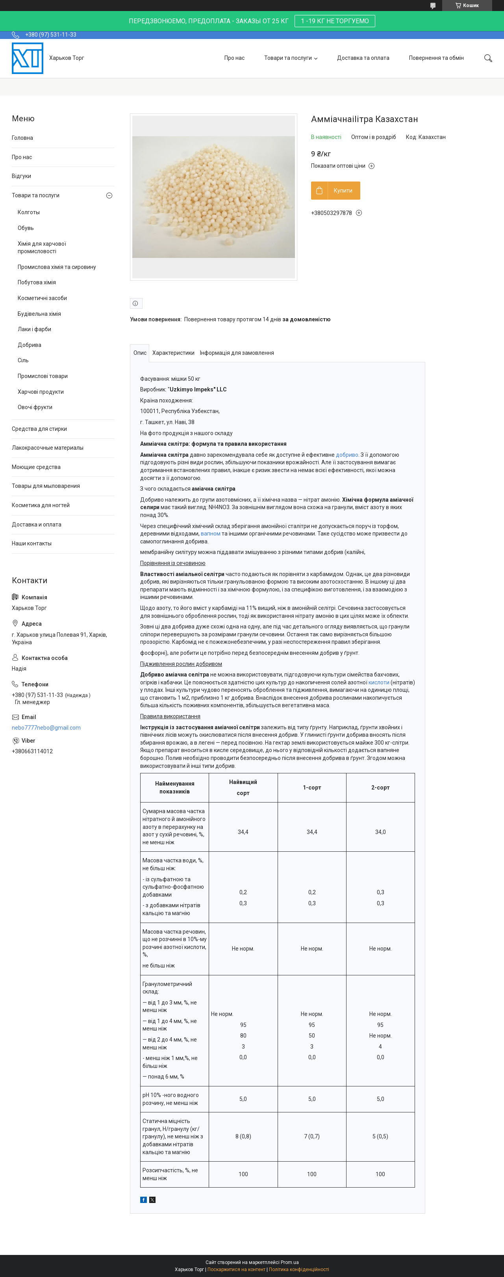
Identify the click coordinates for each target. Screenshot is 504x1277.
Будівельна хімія (39, 314)
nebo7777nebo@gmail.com (46, 728)
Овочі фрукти (35, 407)
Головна (22, 138)
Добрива (29, 345)
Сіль (23, 360)
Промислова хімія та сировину (57, 267)
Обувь (26, 228)
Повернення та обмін (436, 58)
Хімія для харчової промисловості (42, 248)
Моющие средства (36, 467)
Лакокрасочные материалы (47, 448)
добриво (347, 455)
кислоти (379, 682)
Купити (343, 190)
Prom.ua (290, 1262)
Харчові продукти (41, 392)
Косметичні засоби (42, 298)
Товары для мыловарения (46, 486)
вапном (210, 533)
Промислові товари (43, 376)
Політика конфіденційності (299, 1269)
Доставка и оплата (36, 524)
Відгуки (21, 176)
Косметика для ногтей (41, 505)
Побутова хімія (37, 282)
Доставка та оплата (363, 58)
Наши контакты (32, 543)
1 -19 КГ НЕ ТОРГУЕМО (335, 21)
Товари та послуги (288, 58)
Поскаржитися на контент (236, 1269)
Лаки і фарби (34, 329)
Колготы (29, 212)
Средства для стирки (39, 429)
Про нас (234, 58)
